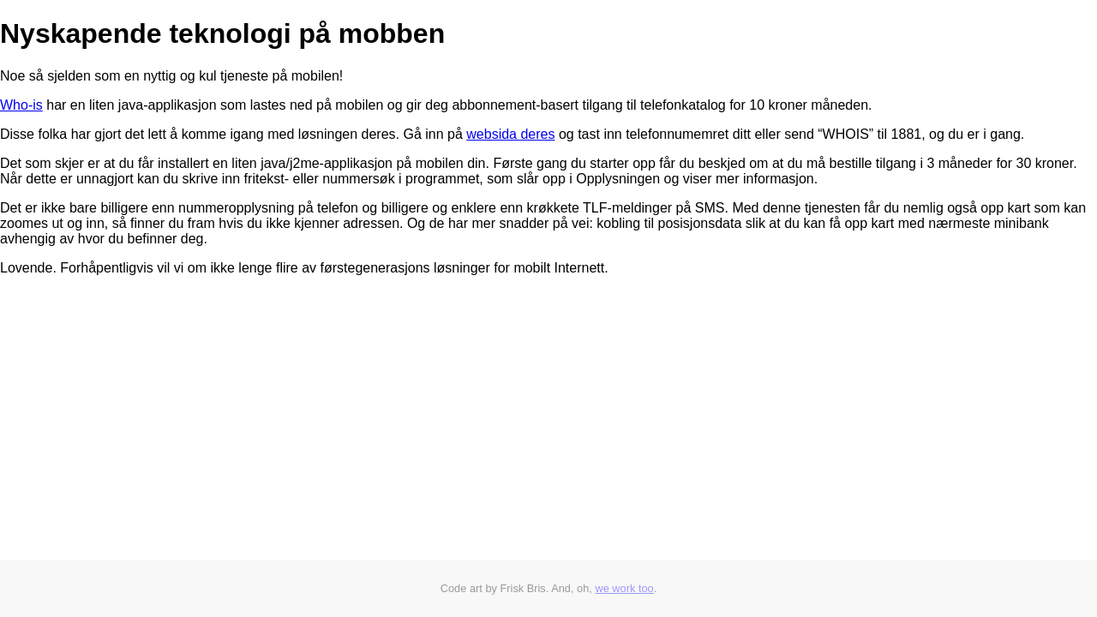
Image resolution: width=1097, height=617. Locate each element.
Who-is (21, 105)
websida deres (510, 134)
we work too (624, 588)
